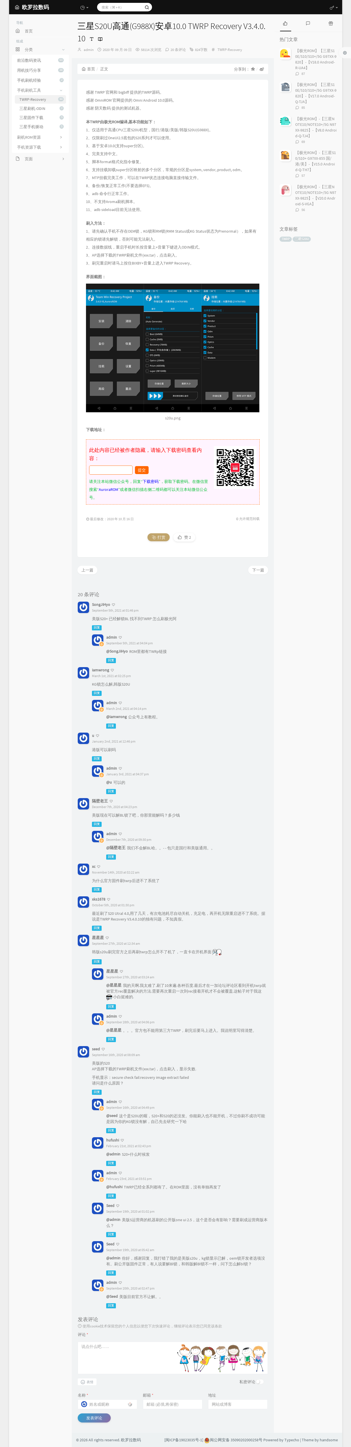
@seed (112, 1115)
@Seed (112, 1296)
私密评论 (247, 1381)
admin (89, 49)
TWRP (286, 239)
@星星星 (114, 985)
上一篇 (87, 570)
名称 (83, 1395)
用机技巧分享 (40, 70)
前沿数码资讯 (40, 60)
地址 (212, 1395)
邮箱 (148, 1395)
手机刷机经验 (40, 80)
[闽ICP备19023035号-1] (183, 1439)
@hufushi (114, 1186)
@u (109, 782)
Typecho (291, 1439)
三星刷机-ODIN (41, 108)
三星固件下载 (41, 117)
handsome (329, 1439)
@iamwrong (116, 716)
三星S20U (302, 239)
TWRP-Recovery (41, 99)
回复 (97, 628)
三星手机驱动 (41, 126)
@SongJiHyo (117, 651)
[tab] (285, 22)
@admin (113, 1154)
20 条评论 (178, 49)
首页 (88, 68)
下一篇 (258, 570)
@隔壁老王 (116, 847)
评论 (83, 1334)
